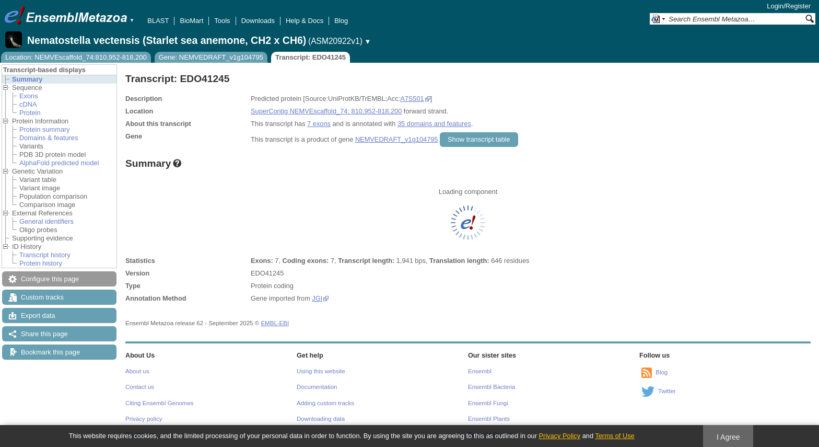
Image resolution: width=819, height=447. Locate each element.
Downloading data (321, 419)
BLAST (158, 21)
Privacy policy (143, 419)
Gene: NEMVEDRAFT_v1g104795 (211, 57)
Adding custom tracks (325, 403)
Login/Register (789, 6)
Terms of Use (614, 436)
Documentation (317, 387)
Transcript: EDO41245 (310, 57)
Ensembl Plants (489, 419)
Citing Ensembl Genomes (159, 403)
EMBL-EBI (275, 323)
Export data (38, 315)
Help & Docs (304, 21)
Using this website (321, 371)
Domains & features (48, 138)
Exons (28, 96)
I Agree (728, 437)
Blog (341, 21)
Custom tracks (42, 297)
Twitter (667, 391)
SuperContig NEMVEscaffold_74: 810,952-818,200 (326, 111)
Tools (222, 21)
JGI (317, 298)
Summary (27, 79)
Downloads (258, 21)
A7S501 (412, 98)
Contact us (139, 387)
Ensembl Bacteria (491, 387)
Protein (30, 113)
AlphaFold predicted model (59, 163)
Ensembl (480, 371)
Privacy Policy (559, 436)
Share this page (44, 334)
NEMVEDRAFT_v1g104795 (396, 139)
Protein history (40, 263)
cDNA (28, 104)
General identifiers (46, 221)
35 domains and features (434, 124)
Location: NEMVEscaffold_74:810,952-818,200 (76, 57)
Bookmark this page (50, 352)
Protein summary (44, 129)
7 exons (319, 124)
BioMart (191, 21)
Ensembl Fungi (488, 403)
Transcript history (45, 255)
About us (137, 371)
